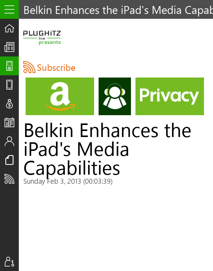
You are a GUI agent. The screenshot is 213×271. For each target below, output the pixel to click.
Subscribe (11, 178)
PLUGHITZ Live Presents (42, 37)
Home (11, 28)
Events (11, 122)
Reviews (11, 84)
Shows (11, 65)
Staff (11, 141)
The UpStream (11, 47)
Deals (11, 103)
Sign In (11, 261)
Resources (11, 160)
